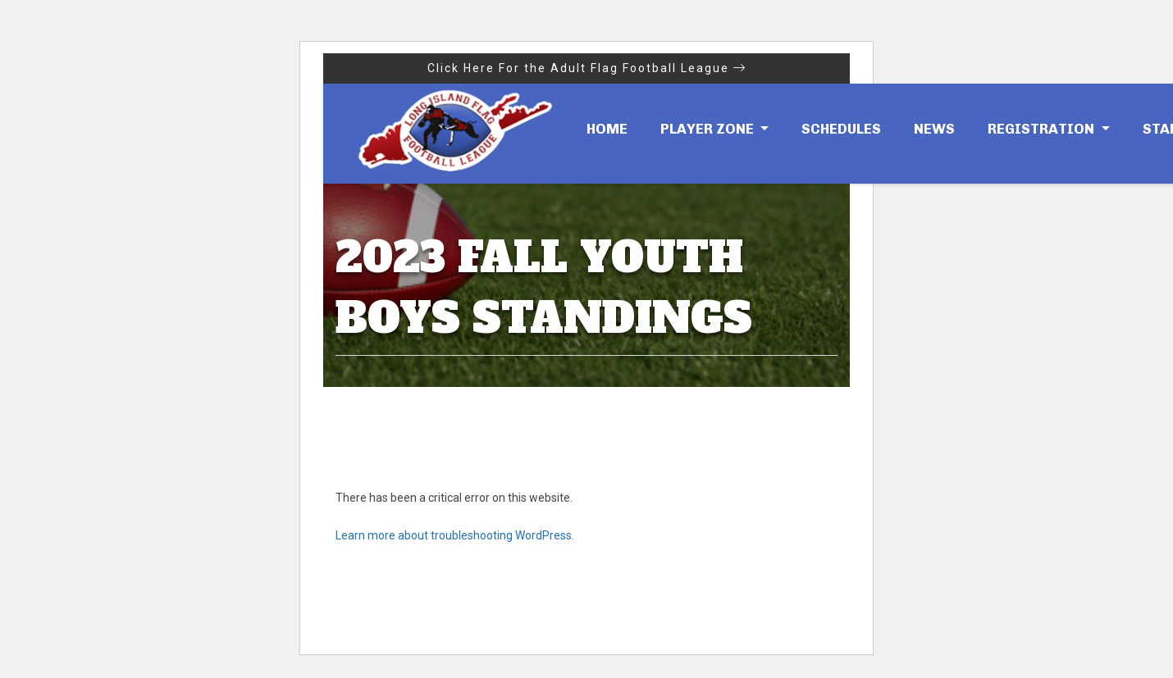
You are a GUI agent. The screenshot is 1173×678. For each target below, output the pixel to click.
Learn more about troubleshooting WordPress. (454, 535)
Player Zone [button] (708, 129)
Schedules (841, 129)
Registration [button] (1043, 129)
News (934, 129)
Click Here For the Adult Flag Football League (586, 68)
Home (607, 129)
